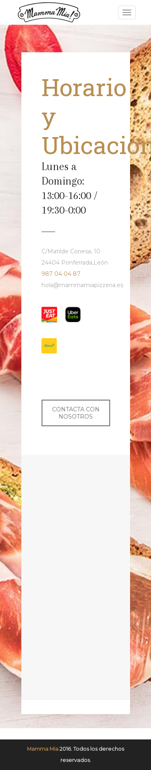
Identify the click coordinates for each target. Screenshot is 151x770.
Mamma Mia (42, 749)
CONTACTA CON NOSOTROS (75, 413)
